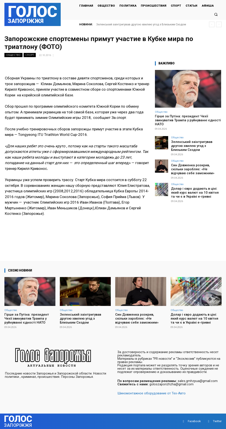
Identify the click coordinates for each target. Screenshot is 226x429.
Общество (13, 55)
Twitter (217, 421)
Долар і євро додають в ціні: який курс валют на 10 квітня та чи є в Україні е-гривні (194, 185)
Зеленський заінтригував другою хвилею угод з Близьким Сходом (141, 24)
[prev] (212, 24)
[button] (216, 14)
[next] (219, 24)
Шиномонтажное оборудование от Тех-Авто (151, 393)
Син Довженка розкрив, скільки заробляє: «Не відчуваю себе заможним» (193, 163)
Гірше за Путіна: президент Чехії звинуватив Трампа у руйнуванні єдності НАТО (188, 120)
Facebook (194, 421)
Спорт (30, 55)
